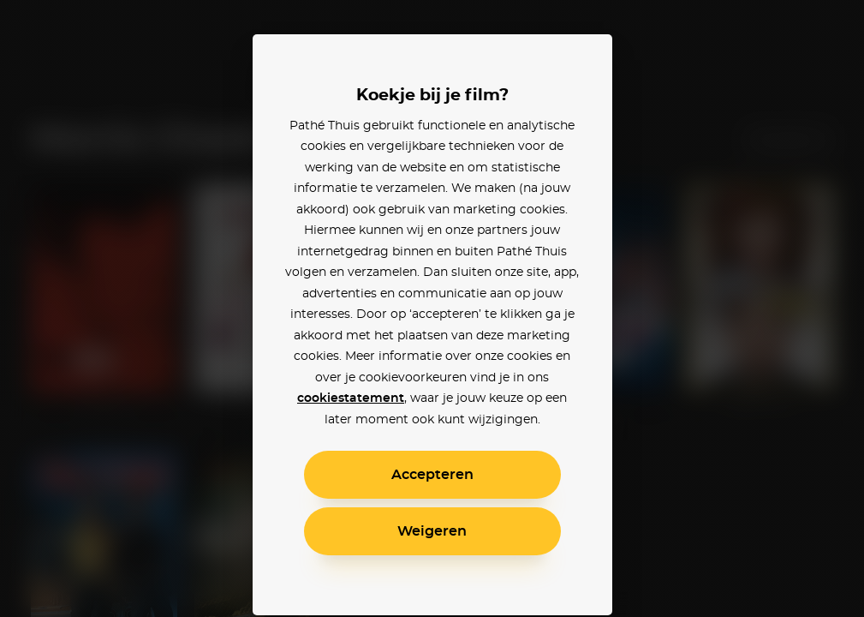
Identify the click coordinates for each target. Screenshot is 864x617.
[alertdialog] (432, 308)
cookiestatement (350, 398)
